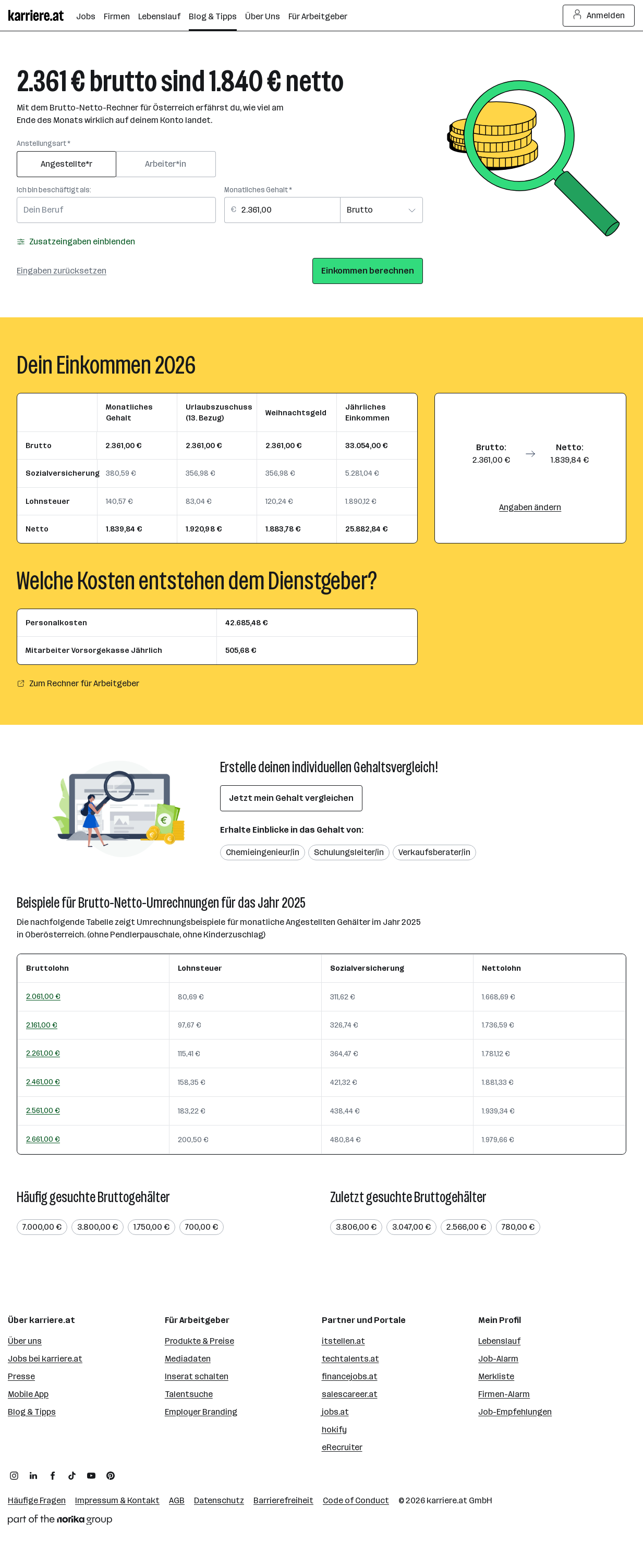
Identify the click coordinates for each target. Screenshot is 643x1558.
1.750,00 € (151, 1227)
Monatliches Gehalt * (258, 190)
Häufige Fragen (37, 1500)
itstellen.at (343, 1341)
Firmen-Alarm (504, 1394)
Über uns (25, 1341)
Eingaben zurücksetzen (61, 271)
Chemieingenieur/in (262, 852)
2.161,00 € (41, 1025)
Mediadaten (188, 1359)
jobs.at (335, 1412)
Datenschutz (219, 1500)
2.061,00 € (43, 996)
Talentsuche (189, 1394)
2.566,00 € (466, 1227)
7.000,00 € (42, 1227)
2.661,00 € (43, 1139)
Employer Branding (201, 1412)
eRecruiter (342, 1447)
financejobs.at (350, 1376)
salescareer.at (350, 1394)
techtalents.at (350, 1359)
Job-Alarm (498, 1359)
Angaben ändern (530, 507)
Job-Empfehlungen (515, 1412)
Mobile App (28, 1394)
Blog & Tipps (32, 1412)
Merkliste (496, 1376)
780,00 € (518, 1227)
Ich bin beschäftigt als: (54, 190)
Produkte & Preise (199, 1341)
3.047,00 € (411, 1227)
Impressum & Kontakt (117, 1500)
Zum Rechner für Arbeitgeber (78, 683)
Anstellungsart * (43, 143)
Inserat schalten (196, 1376)
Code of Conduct (356, 1500)
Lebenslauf (499, 1341)
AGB (177, 1500)
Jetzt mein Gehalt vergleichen (291, 798)
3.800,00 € (97, 1227)
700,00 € (201, 1227)
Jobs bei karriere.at (45, 1359)
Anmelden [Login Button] (599, 15)
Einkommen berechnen (367, 271)
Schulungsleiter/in (349, 852)
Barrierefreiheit (283, 1500)
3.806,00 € (356, 1227)
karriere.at (447, 1500)
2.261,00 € (43, 1053)
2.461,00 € (43, 1081)
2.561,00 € (43, 1110)
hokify (334, 1430)
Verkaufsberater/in (434, 852)
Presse (21, 1376)
